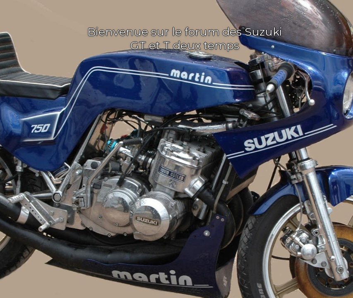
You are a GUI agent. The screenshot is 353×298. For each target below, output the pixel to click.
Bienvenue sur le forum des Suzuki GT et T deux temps (184, 38)
